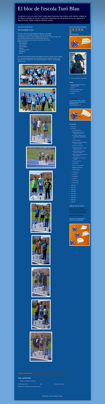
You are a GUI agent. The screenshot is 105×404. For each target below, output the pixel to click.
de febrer (74, 180)
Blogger (61, 396)
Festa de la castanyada (77, 165)
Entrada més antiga (59, 384)
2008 (72, 201)
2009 (72, 199)
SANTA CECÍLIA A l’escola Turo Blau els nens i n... (79, 155)
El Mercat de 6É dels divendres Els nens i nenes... (79, 143)
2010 (72, 197)
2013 (72, 191)
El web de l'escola (75, 91)
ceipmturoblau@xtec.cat (75, 105)
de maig (74, 176)
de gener (74, 182)
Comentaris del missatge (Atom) (32, 386)
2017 (72, 128)
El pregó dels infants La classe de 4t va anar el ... (79, 148)
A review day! (75, 163)
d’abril (73, 178)
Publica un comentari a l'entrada (27, 381)
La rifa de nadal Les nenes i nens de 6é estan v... (78, 152)
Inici (41, 384)
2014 (72, 189)
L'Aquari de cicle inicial (77, 145)
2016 (72, 185)
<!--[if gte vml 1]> (76, 140)
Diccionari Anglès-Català (76, 89)
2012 (72, 193)
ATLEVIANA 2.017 (76, 161)
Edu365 (72, 93)
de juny (74, 174)
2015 (72, 187)
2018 (72, 126)
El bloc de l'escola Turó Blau (48, 8)
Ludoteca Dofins (76, 169)
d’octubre (74, 172)
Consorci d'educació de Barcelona (79, 78)
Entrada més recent (23, 384)
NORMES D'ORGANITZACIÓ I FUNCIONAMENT (78, 85)
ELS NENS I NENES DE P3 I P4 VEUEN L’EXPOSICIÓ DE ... (79, 137)
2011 (72, 195)
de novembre (75, 130)
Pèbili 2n (73, 88)
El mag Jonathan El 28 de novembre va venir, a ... (78, 133)
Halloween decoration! (77, 167)
